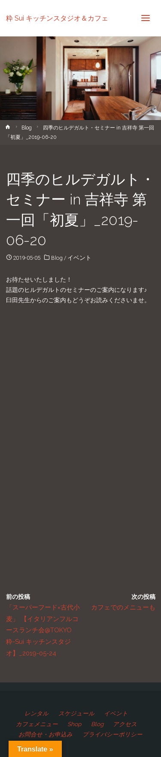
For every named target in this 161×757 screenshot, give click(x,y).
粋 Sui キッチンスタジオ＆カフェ (57, 18)
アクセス (125, 724)
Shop (74, 724)
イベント (79, 257)
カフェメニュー (37, 724)
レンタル (36, 713)
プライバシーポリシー (112, 734)
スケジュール (76, 713)
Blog (26, 128)
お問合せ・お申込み (45, 734)
